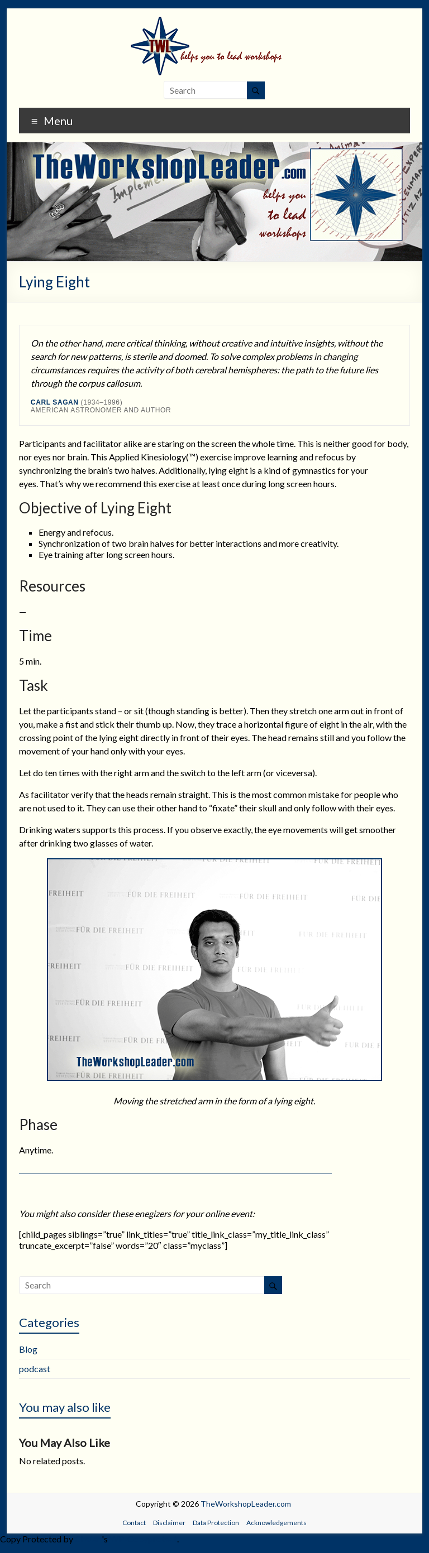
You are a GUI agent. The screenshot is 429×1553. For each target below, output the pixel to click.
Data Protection (216, 1522)
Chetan (88, 1538)
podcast (34, 1368)
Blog (28, 1349)
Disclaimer (169, 1522)
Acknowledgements (276, 1522)
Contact (134, 1522)
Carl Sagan (55, 402)
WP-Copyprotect (143, 1538)
